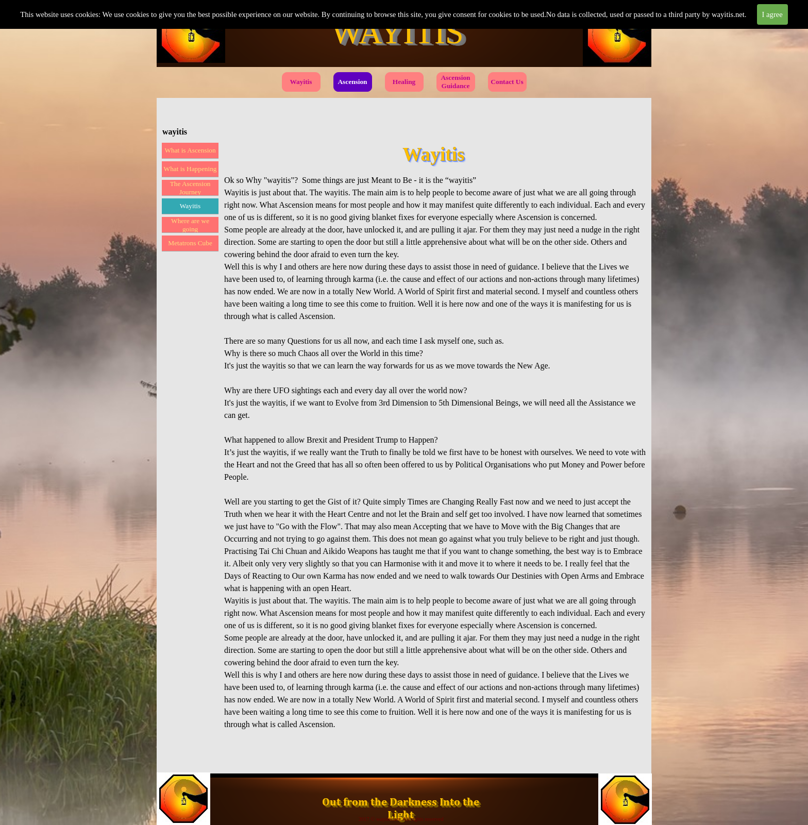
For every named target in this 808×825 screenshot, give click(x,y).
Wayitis (301, 82)
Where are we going (190, 225)
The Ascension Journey (190, 188)
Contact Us (507, 82)
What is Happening (190, 169)
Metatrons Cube (190, 243)
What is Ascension (189, 150)
